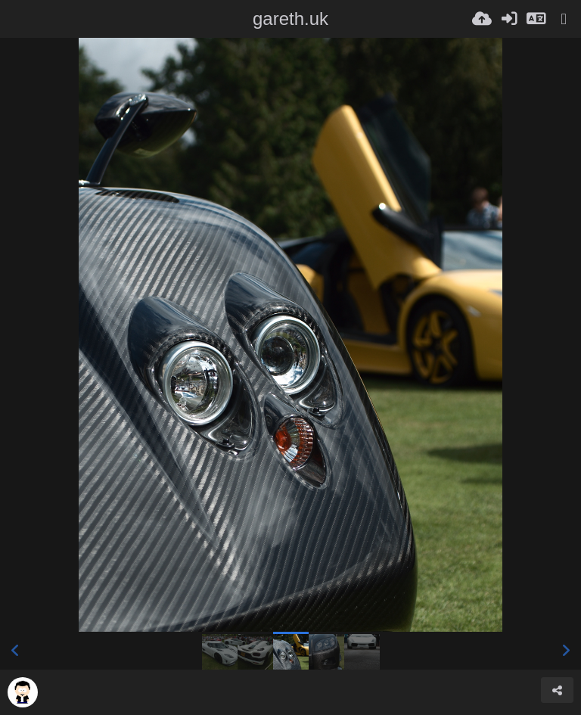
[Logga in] (509, 19)
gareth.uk (290, 18)
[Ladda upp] (482, 19)
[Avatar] (23, 692)
